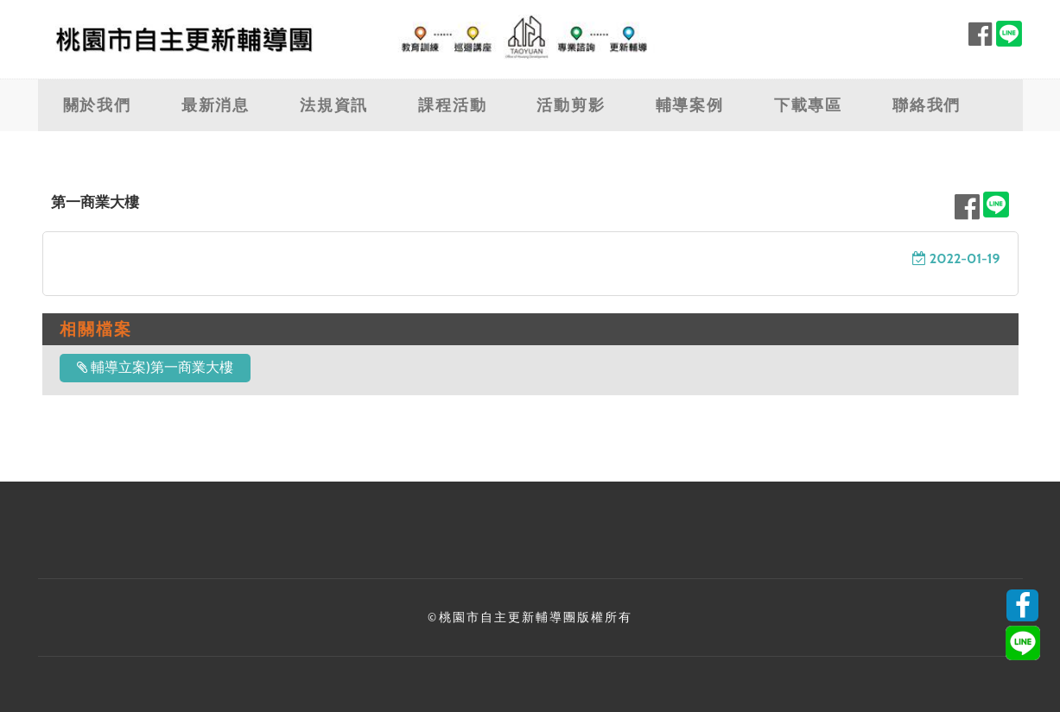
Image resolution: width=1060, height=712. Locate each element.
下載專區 (808, 105)
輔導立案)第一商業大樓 (155, 367)
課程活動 (452, 105)
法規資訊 (334, 105)
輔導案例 (690, 105)
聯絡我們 (926, 105)
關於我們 (97, 105)
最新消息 (215, 105)
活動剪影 (570, 105)
